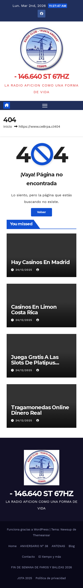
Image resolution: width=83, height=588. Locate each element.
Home (12, 546)
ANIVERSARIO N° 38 (34, 546)
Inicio (7, 127)
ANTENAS (58, 546)
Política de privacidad (51, 578)
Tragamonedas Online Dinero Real (40, 410)
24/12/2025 (24, 269)
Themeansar (41, 535)
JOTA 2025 (24, 578)
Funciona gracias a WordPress (28, 529)
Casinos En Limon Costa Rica (34, 310)
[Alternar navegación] (45, 105)
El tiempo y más (49, 556)
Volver (41, 212)
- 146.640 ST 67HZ (41, 76)
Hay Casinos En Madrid (40, 262)
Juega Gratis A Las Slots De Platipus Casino (34, 362)
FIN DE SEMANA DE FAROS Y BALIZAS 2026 (41, 567)
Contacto (28, 556)
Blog (72, 546)
